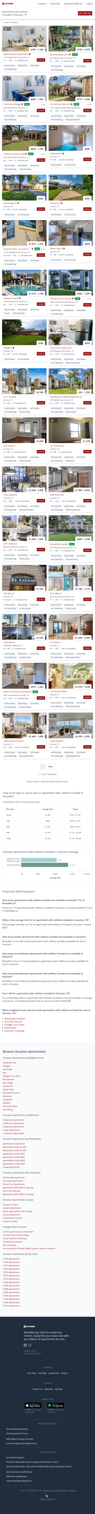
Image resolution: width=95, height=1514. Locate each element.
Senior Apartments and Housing (17, 1211)
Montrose (7, 1096)
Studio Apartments (11, 1130)
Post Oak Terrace (13, 1021)
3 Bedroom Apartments (13, 1123)
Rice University (9, 1245)
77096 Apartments (11, 1292)
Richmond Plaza (10, 1106)
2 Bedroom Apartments (13, 1120)
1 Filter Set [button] (85, 13)
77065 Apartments (11, 1299)
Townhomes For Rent (12, 1218)
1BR (8, 821)
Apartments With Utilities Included (18, 1194)
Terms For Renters (58, 1490)
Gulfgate (6, 1066)
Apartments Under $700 (14, 1143)
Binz (5, 1072)
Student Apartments (12, 1208)
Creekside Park (9, 1062)
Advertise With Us (73, 3)
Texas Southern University (15, 1238)
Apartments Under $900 (14, 1153)
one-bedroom (33, 961)
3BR (8, 832)
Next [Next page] (50, 766)
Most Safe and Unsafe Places (19, 1472)
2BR (8, 827)
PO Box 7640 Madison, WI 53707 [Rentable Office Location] (32, 1352)
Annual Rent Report (15, 1457)
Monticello (7, 1069)
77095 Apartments (11, 1285)
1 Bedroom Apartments (13, 1133)
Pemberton (8, 1086)
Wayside (6, 1103)
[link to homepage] (47, 1326)
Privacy (72, 1490)
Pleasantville (8, 1079)
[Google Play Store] (56, 1407)
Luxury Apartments (11, 1214)
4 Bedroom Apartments (13, 1126)
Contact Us (38, 1389)
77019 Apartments (11, 1279)
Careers (42, 3)
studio (27, 941)
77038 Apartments (11, 1302)
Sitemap (58, 1389)
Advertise (48, 1389)
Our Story (31, 1373)
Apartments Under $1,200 (14, 1147)
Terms (46, 1490)
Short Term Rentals (11, 1191)
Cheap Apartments (11, 1167)
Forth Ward (10, 1027)
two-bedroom (33, 981)
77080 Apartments (11, 1289)
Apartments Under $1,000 (14, 1150)
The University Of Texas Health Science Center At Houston (29, 1248)
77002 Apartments (11, 1262)
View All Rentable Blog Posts (19, 1480)
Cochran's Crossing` (14, 1030)
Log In (90, 3)
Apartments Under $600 (14, 1160)
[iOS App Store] (33, 1407)
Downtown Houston (14, 1018)
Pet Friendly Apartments (14, 1177)
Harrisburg (8, 1109)
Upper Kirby (8, 1089)
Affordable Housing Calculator (20, 1439)
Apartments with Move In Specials (18, 1187)
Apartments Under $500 (14, 1163)
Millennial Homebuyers (16, 1476)
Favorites (55, 3)
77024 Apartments (11, 1272)
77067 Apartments (11, 1269)
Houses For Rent (10, 1204)
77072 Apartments (11, 1305)
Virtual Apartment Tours (17, 1433)
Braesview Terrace (11, 1092)
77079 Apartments (11, 1275)
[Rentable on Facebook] (26, 1346)
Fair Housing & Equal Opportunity (21, 1443)
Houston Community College (16, 1235)
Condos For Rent (10, 1221)
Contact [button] (41, 60)
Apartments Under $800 (14, 1157)
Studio (8, 815)
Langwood (7, 1099)
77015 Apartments (11, 1265)
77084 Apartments (11, 1295)
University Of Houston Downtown (18, 1231)
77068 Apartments (11, 1282)
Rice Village (8, 1082)
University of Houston (13, 1241)
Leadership (53, 1373)
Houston (36, 781)
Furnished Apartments (13, 1181)
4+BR (8, 838)
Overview (42, 1373)
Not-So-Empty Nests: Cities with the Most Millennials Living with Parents (38, 1466)
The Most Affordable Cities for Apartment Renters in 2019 (32, 1462)
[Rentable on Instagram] (30, 1346)
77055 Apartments (11, 1258)
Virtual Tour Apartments (14, 1184)
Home (29, 781)
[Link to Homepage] (7, 3)
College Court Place (14, 1024)
